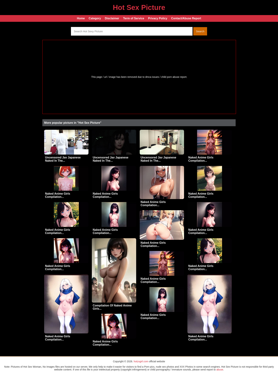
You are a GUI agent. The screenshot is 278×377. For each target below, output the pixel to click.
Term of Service (133, 18)
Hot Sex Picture (139, 7)
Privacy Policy (157, 18)
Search (200, 31)
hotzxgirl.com (141, 361)
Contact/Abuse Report (186, 18)
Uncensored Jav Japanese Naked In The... (63, 159)
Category (95, 18)
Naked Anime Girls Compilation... (200, 159)
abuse (219, 369)
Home (81, 18)
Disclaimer (112, 18)
